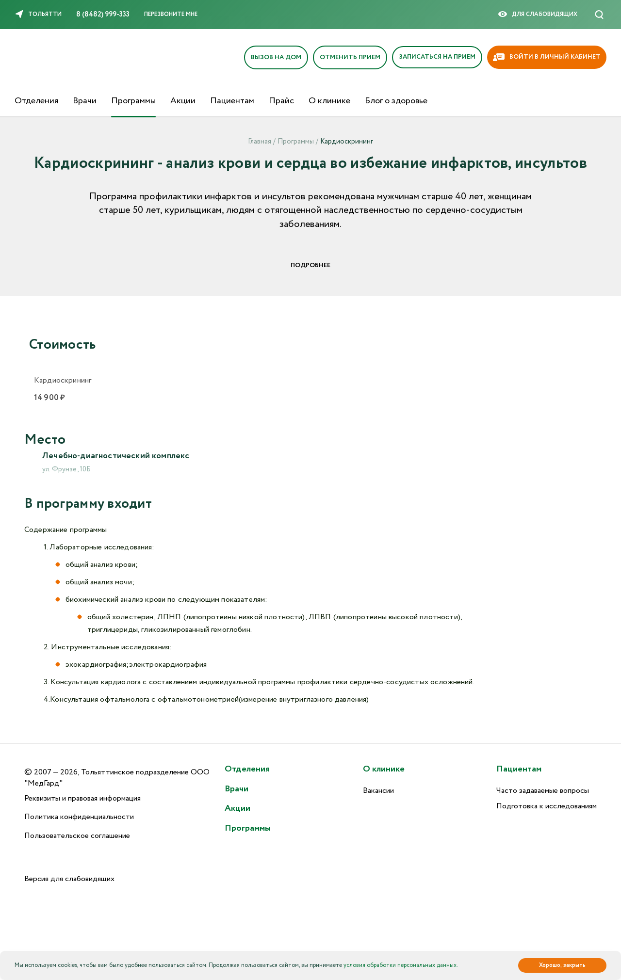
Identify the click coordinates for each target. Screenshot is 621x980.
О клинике (329, 101)
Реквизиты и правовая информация (82, 798)
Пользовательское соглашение (77, 836)
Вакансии (378, 790)
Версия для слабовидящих (69, 879)
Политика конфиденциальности (79, 817)
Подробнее (310, 265)
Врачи (85, 101)
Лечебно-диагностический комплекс (118, 456)
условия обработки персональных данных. (400, 965)
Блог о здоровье (396, 101)
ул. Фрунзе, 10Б (66, 470)
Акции (183, 101)
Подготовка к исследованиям (546, 806)
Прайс (281, 101)
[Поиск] (599, 14)
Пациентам (232, 101)
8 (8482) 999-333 (103, 14)
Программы (133, 101)
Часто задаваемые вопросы (542, 790)
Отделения (36, 101)
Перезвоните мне (170, 14)
